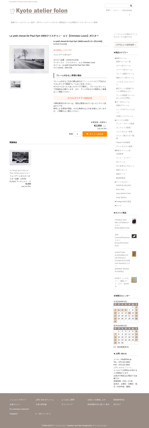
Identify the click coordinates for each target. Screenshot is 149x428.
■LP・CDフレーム (122, 100)
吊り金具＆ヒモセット (125, 164)
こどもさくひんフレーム (125, 80)
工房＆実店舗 (41, 402)
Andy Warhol (121, 195)
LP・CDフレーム (52, 23)
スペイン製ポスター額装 (125, 134)
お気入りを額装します (97, 397)
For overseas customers (19, 407)
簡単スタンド (121, 168)
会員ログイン (15, 402)
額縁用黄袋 (120, 176)
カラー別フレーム (123, 63)
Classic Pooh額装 (123, 140)
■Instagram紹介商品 (123, 199)
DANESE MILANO (123, 183)
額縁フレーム (17, 23)
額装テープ (120, 172)
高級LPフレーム (122, 103)
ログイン (116, 10)
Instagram (14, 411)
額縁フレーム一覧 (123, 59)
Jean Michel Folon (123, 191)
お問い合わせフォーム (123, 365)
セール (95, 23)
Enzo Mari (120, 187)
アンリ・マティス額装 (125, 121)
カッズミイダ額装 (123, 125)
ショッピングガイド (18, 397)
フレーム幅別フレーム (125, 71)
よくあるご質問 (68, 397)
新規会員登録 (127, 10)
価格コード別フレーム (125, 75)
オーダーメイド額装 (128, 23)
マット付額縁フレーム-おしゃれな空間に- (125, 94)
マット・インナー (123, 156)
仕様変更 (119, 152)
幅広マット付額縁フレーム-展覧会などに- (125, 87)
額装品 (85, 23)
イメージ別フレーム (124, 67)
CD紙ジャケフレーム (124, 114)
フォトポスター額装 (124, 129)
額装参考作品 (119, 397)
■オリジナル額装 (122, 118)
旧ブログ (117, 402)
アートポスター (70, 23)
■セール (118, 203)
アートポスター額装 (124, 144)
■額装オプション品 (122, 148)
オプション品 (33, 23)
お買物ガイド (109, 23)
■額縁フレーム (121, 56)
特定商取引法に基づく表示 (98, 402)
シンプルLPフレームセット (125, 108)
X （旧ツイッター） (44, 411)
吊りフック (120, 160)
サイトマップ (67, 402)
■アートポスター (122, 180)
